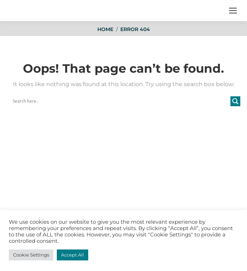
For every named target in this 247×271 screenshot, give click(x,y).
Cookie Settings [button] (31, 255)
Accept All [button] (72, 255)
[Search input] (121, 101)
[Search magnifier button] (235, 101)
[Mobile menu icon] (233, 11)
